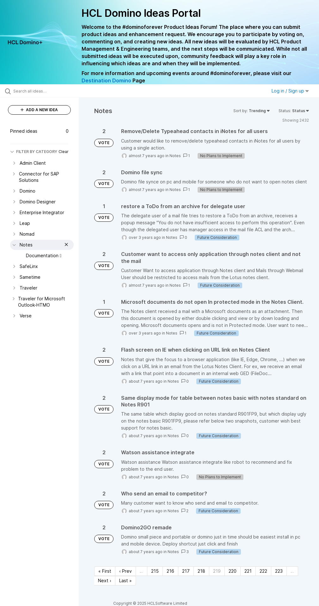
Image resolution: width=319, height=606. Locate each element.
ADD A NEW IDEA (39, 109)
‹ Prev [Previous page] (125, 571)
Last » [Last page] (125, 580)
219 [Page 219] (217, 571)
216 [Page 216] (170, 571)
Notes (175, 155)
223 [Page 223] (279, 571)
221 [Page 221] (248, 571)
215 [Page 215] (155, 571)
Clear (63, 151)
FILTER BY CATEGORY (33, 151)
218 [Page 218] (201, 571)
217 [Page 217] (186, 571)
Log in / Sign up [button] (290, 90)
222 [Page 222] (263, 571)
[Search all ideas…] (43, 91)
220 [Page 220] (232, 571)
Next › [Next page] (104, 580)
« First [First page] (104, 571)
